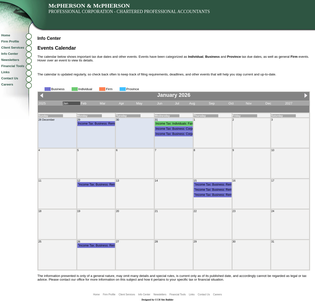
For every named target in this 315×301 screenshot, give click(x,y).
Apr (121, 103)
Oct (231, 103)
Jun (159, 103)
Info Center (9, 54)
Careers (7, 84)
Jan (65, 103)
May (139, 103)
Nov (249, 103)
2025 (42, 103)
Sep (212, 103)
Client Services (12, 47)
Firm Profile (10, 41)
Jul (177, 103)
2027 (288, 103)
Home (5, 35)
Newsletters (10, 60)
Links (5, 72)
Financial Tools (12, 66)
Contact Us (9, 78)
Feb (83, 103)
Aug (192, 103)
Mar (103, 103)
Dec (268, 103)
